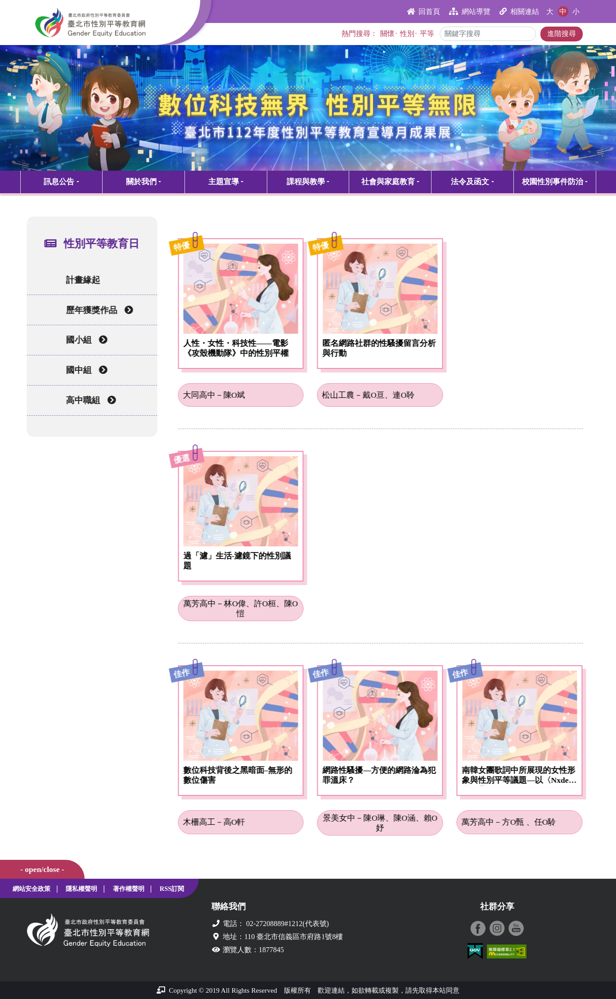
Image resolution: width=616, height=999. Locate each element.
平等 (427, 33)
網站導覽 (469, 11)
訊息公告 (59, 181)
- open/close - (42, 869)
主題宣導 (223, 181)
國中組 (84, 370)
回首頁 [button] (423, 11)
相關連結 (519, 11)
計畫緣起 (81, 280)
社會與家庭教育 (388, 181)
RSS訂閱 (172, 888)
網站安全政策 (31, 888)
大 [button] (549, 11)
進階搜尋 (561, 33)
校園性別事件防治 (552, 181)
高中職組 (89, 400)
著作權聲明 (128, 888)
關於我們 (141, 181)
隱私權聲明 (81, 888)
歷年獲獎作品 (97, 310)
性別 (407, 33)
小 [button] (576, 11)
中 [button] (563, 11)
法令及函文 (470, 181)
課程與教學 (306, 181)
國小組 (84, 340)
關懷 (387, 33)
